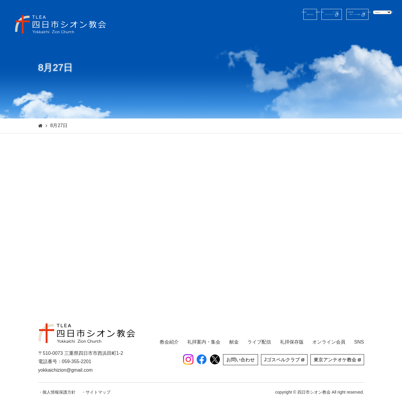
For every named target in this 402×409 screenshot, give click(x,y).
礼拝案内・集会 (232, 30)
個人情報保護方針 (59, 392)
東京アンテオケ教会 (308, 14)
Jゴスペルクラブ (253, 14)
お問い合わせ (208, 14)
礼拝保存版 (302, 30)
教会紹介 (197, 30)
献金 (369, 30)
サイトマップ (98, 392)
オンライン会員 (339, 30)
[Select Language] (366, 14)
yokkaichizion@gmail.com (65, 370)
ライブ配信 (269, 30)
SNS (388, 30)
